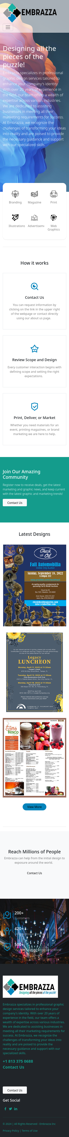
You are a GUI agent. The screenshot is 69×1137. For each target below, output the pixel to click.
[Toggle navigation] (8, 27)
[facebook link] (5, 1108)
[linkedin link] (15, 1108)
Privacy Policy (11, 1130)
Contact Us (13, 1067)
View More (34, 807)
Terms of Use (30, 1130)
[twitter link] (10, 1108)
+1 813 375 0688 (18, 1061)
